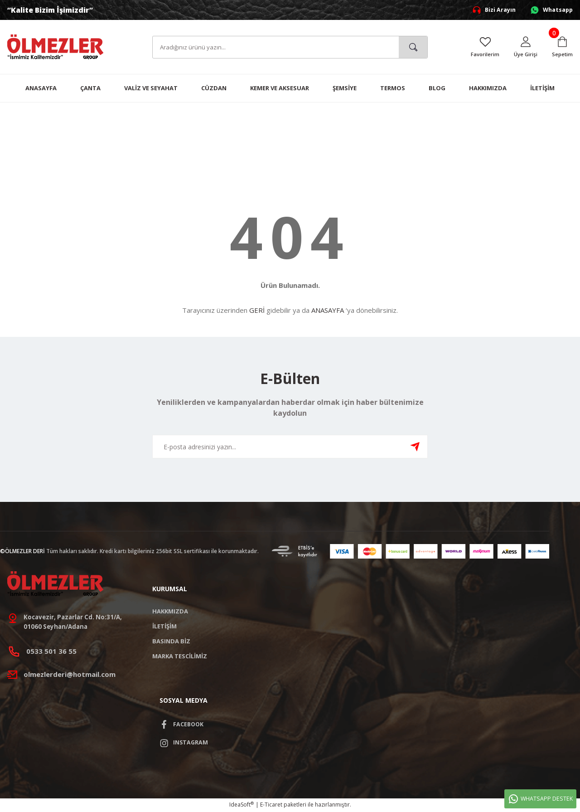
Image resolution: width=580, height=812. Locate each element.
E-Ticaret (271, 805)
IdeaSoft (241, 805)
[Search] (290, 47)
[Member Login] (525, 47)
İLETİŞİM (164, 626)
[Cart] (562, 47)
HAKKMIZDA (170, 611)
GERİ (257, 310)
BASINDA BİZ (171, 641)
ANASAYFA (327, 310)
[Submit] (415, 446)
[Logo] (55, 46)
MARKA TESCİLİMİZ (179, 656)
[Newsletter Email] (290, 446)
